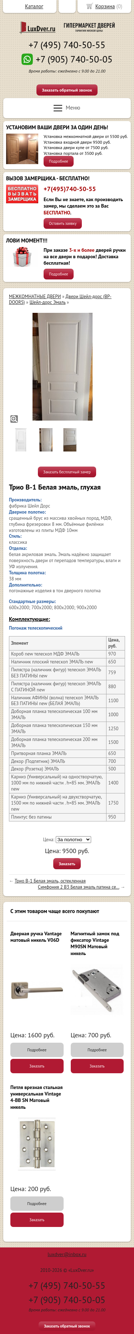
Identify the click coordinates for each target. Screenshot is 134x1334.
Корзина (105, 6)
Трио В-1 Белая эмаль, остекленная (50, 881)
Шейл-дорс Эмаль (48, 302)
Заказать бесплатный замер (67, 471)
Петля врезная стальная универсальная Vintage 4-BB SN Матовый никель (36, 1097)
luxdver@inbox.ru (67, 1254)
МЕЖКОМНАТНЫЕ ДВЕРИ (35, 296)
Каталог (34, 6)
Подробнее (58, 161)
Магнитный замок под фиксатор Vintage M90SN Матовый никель (95, 943)
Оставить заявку (62, 223)
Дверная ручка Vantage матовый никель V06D (36, 936)
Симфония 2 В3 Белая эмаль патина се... (78, 887)
